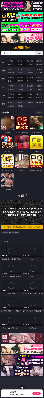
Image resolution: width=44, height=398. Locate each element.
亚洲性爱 (11, 77)
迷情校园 (11, 98)
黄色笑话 (30, 98)
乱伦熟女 (30, 81)
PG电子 (10, 61)
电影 (3, 79)
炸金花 (20, 64)
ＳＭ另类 (39, 73)
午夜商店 (20, 102)
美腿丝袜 (11, 89)
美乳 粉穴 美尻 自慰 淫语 (10, 233)
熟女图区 (30, 89)
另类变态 (39, 81)
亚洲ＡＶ (11, 69)
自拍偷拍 (20, 69)
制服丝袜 (11, 81)
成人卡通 (30, 77)
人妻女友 (30, 94)
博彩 (3, 62)
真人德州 (20, 61)
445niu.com (22, 48)
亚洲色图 (20, 86)
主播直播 (30, 73)
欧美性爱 (39, 77)
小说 (3, 95)
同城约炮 (11, 102)
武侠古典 (39, 94)
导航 (3, 104)
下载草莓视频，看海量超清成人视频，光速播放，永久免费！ (22, 227)
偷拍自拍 (20, 77)
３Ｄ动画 (39, 69)
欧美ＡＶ (30, 69)
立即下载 (36, 393)
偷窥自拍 (11, 86)
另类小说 (20, 98)
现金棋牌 (30, 64)
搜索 (39, 53)
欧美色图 (30, 86)
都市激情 (11, 94)
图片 (3, 87)
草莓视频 (30, 102)
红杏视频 (11, 106)
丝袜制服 (20, 73)
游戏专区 (39, 61)
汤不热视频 (39, 102)
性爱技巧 (39, 98)
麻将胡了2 (11, 64)
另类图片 (39, 89)
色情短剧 (20, 106)
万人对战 (30, 61)
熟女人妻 (11, 73)
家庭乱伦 (20, 94)
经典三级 (20, 81)
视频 (3, 71)
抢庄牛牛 (39, 64)
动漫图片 (39, 86)
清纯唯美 (20, 89)
